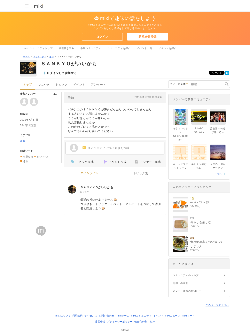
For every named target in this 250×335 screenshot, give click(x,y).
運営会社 (100, 321)
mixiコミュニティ (141, 315)
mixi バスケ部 (199, 202)
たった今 (84, 192)
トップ (27, 84)
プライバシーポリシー (120, 321)
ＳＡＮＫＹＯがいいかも (96, 187)
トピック (61, 84)
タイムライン (89, 173)
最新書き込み (66, 48)
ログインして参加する (62, 73)
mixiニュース (172, 315)
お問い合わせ (107, 315)
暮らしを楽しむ (200, 222)
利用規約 (77, 315)
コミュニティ (39, 57)
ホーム (26, 57)
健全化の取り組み (144, 321)
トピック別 (140, 173)
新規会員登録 (148, 36)
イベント (79, 84)
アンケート (98, 84)
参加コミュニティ (90, 48)
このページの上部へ (217, 305)
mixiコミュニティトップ (38, 48)
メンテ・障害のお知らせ (187, 291)
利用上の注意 (180, 283)
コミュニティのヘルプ (185, 275)
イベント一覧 (144, 48)
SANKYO (42, 156)
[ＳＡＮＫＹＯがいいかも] (72, 189)
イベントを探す (167, 48)
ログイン (102, 36)
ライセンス (90, 315)
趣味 (51, 57)
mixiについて (63, 315)
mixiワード (188, 315)
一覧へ (218, 174)
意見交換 (28, 156)
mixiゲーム (123, 315)
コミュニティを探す (119, 48)
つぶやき (44, 84)
